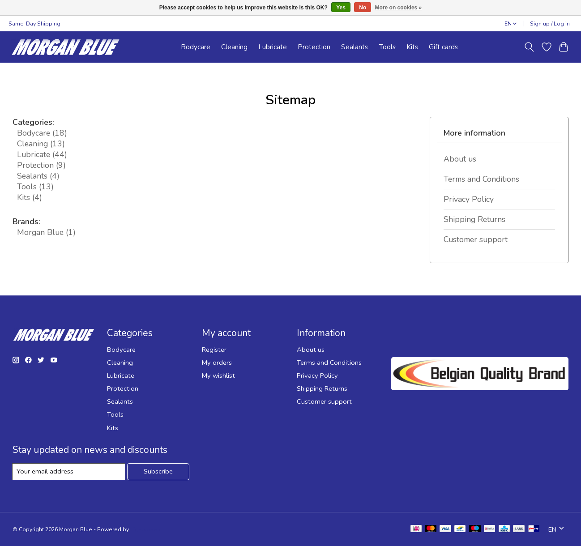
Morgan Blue (46, 232)
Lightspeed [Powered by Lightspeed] (145, 529)
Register (214, 349)
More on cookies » (398, 7)
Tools (387, 46)
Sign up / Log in (550, 23)
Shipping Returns (474, 219)
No (362, 7)
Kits (412, 46)
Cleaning (234, 46)
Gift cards (443, 46)
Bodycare (195, 46)
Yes (341, 7)
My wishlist (218, 375)
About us (460, 159)
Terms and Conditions (481, 179)
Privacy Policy (469, 199)
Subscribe (158, 471)
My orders (217, 362)
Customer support (476, 239)
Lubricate (272, 46)
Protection (314, 46)
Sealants (354, 46)
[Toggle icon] (528, 47)
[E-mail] (69, 471)
